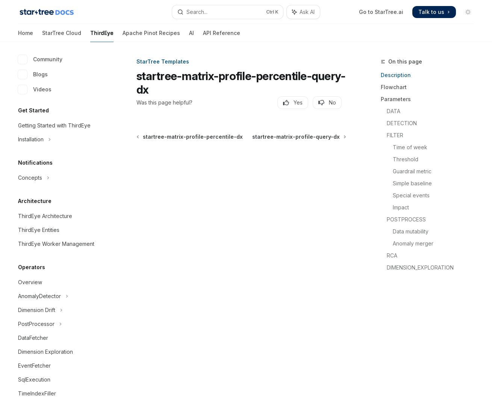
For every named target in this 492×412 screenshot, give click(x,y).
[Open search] (227, 12)
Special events (411, 195)
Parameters (396, 99)
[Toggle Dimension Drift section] (60, 310)
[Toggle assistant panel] (303, 12)
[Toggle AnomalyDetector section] (60, 296)
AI (191, 36)
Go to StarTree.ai (381, 12)
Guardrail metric (412, 171)
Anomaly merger (413, 243)
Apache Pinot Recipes (151, 36)
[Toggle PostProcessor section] (60, 324)
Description (396, 75)
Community (40, 59)
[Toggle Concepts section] (60, 178)
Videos (34, 89)
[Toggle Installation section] (60, 139)
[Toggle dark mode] (468, 12)
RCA (392, 255)
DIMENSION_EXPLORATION (420, 267)
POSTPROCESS (406, 219)
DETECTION (402, 123)
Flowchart (394, 87)
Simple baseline (412, 183)
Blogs (33, 74)
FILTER (395, 135)
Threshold (405, 159)
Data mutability (410, 231)
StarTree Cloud (61, 36)
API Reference (221, 36)
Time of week (410, 147)
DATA (393, 111)
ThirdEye (102, 36)
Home (25, 36)
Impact (401, 207)
